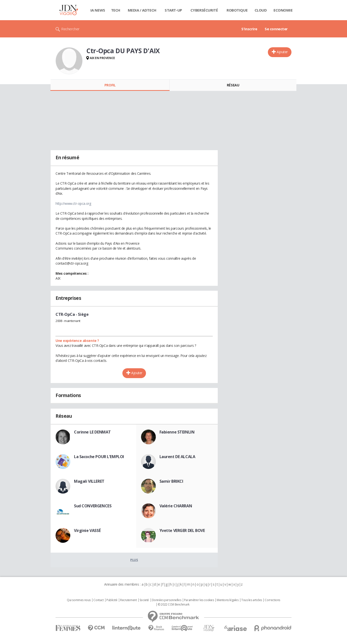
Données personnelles (166, 600)
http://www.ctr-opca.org (73, 203)
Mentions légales (227, 600)
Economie (283, 10)
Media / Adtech (142, 10)
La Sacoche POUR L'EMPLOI (99, 456)
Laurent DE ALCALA (177, 456)
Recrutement (128, 600)
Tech (115, 10)
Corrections (272, 600)
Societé (144, 600)
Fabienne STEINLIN (177, 432)
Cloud (261, 10)
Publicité (111, 600)
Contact (98, 600)
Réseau (233, 85)
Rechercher (70, 28)
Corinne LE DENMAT (92, 432)
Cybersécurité (204, 10)
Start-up (173, 10)
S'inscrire (249, 28)
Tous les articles (251, 600)
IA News (97, 10)
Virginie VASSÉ (87, 530)
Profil (110, 85)
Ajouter (282, 51)
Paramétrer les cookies (199, 600)
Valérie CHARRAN (175, 506)
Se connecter (276, 28)
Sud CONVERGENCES (92, 506)
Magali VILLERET (89, 481)
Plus (134, 560)
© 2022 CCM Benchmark (173, 604)
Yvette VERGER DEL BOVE (182, 530)
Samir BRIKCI (171, 481)
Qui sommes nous (79, 600)
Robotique (237, 10)
